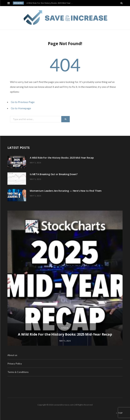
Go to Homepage (21, 108)
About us (12, 355)
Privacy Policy (14, 363)
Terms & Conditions (18, 372)
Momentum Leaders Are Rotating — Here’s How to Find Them (66, 190)
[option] (65, 278)
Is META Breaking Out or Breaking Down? (54, 174)
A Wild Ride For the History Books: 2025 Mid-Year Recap (51, 3)
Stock (65, 328)
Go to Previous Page (23, 102)
